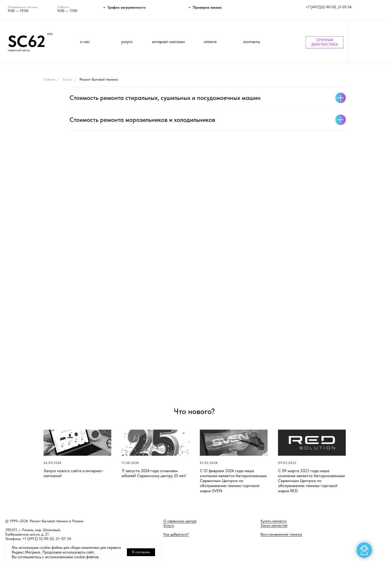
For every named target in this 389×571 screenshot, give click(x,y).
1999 (50, 34)
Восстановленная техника (281, 534)
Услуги (67, 79)
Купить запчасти (274, 521)
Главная (49, 79)
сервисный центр (19, 50)
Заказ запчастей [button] (274, 525)
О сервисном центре (179, 521)
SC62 (26, 41)
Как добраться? (176, 534)
